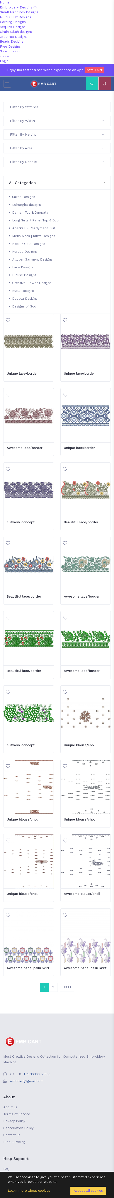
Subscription (10, 51)
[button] (57, 183)
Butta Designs (23, 291)
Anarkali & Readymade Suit (33, 228)
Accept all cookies (88, 1191)
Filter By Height (57, 134)
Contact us (11, 1135)
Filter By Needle (57, 162)
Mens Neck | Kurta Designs (33, 236)
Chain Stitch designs (16, 32)
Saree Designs (23, 197)
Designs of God (24, 306)
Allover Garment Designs (32, 259)
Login (4, 61)
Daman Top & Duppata (30, 212)
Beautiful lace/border (81, 522)
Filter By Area (57, 148)
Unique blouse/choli (79, 745)
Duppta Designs (24, 299)
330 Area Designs (13, 37)
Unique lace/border (22, 374)
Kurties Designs (24, 252)
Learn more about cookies (29, 1191)
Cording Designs (13, 22)
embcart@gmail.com (26, 1081)
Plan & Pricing (14, 1142)
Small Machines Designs (19, 12)
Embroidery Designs (18, 7)
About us (10, 1107)
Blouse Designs (24, 275)
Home (5, 2)
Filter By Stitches (57, 107)
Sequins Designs (13, 27)
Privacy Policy (14, 1121)
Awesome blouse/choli (82, 894)
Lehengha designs (26, 205)
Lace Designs (22, 267)
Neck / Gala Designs (28, 244)
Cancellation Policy (18, 1128)
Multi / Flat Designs (15, 17)
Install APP (94, 70)
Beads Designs (11, 41)
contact (6, 56)
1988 (67, 987)
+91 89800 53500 (37, 1074)
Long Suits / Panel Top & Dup (35, 220)
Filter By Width (57, 121)
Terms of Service (16, 1114)
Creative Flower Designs (31, 283)
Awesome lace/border (25, 448)
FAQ (6, 1169)
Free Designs (10, 46)
